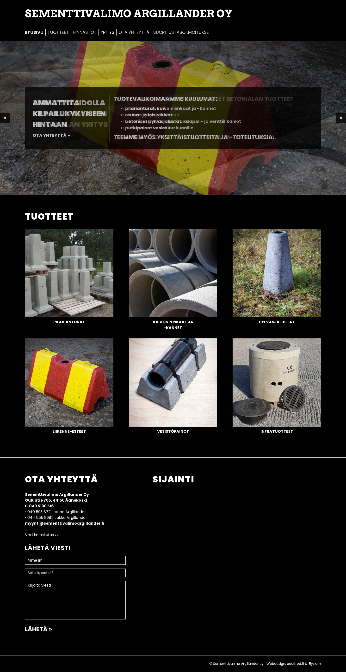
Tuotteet (58, 32)
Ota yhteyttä (133, 32)
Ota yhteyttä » (51, 135)
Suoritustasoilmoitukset (182, 32)
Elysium (315, 663)
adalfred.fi (295, 663)
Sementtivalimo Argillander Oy (129, 13)
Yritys (107, 32)
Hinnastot (85, 32)
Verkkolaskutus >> (42, 535)
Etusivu (34, 32)
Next (341, 118)
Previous (5, 118)
